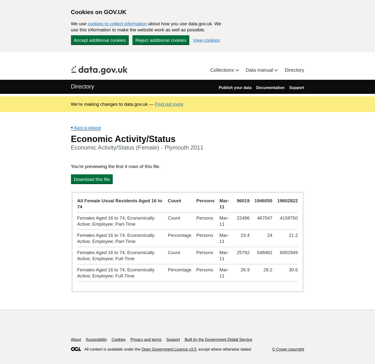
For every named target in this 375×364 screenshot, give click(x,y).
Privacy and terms (146, 339)
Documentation (270, 88)
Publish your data (235, 88)
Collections (222, 70)
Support (296, 88)
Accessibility (96, 339)
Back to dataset (87, 128)
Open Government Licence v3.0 (168, 349)
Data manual (260, 70)
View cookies (206, 40)
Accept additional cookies (100, 40)
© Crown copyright (288, 349)
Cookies (119, 339)
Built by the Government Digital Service (218, 339)
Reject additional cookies (160, 40)
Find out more (169, 104)
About (76, 339)
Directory (294, 70)
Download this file (92, 179)
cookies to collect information (117, 23)
